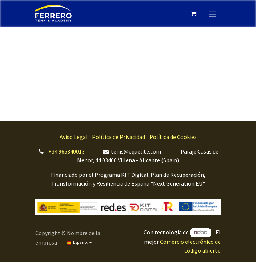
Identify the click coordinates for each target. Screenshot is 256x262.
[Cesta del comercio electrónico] (193, 13)
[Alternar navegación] (213, 13)
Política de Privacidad (118, 136)
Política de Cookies (173, 136)
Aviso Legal (74, 136)
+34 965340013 (66, 151)
